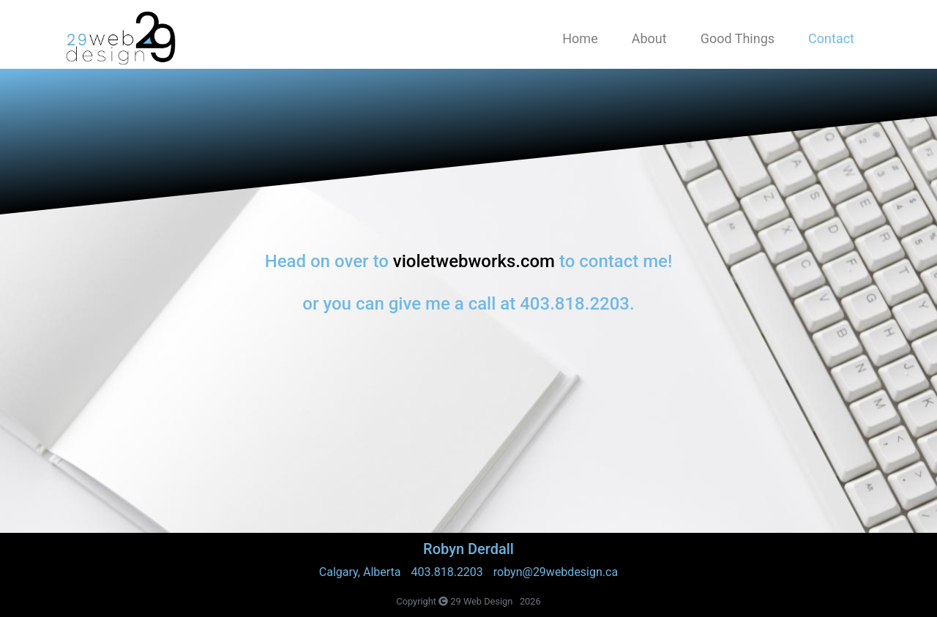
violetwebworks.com (474, 261)
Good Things (737, 38)
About (649, 38)
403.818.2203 (446, 572)
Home (579, 38)
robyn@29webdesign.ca (555, 572)
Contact (831, 38)
